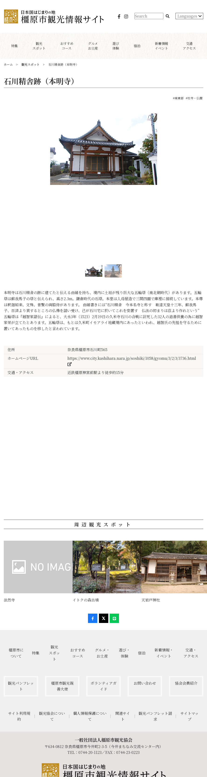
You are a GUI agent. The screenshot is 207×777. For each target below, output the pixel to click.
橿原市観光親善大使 (62, 686)
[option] (103, 151)
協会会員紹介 (186, 683)
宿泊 (141, 653)
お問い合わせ (145, 683)
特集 (35, 653)
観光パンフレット (21, 686)
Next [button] (203, 187)
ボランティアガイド (103, 686)
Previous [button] (4, 187)
